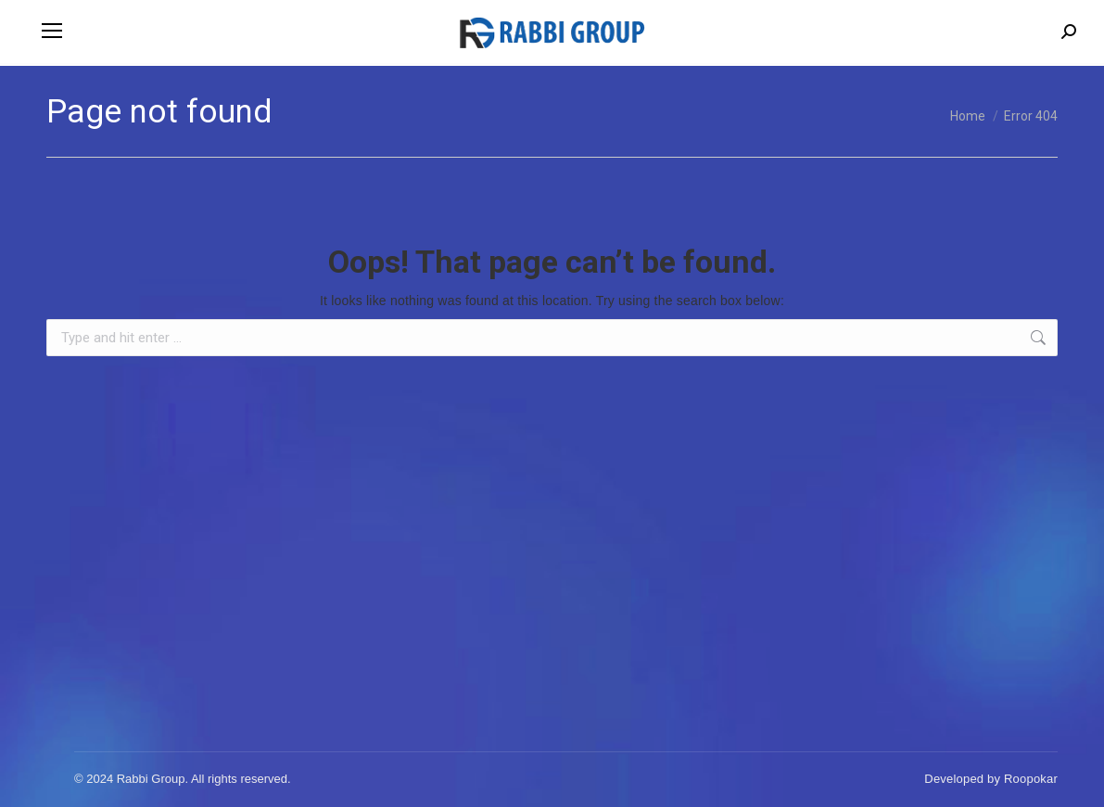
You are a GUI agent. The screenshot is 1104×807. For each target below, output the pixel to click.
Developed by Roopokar (991, 779)
